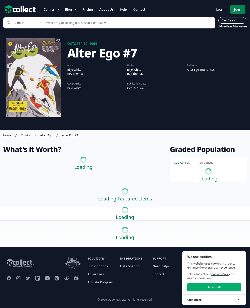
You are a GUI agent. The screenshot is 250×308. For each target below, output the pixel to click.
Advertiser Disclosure (232, 26)
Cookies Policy (220, 274)
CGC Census (182, 162)
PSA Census (205, 162)
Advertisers (96, 274)
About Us (106, 9)
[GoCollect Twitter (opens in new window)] (28, 278)
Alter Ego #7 (70, 135)
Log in (221, 9)
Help (123, 9)
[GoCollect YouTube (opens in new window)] (47, 278)
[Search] (128, 22)
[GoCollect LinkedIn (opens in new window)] (37, 278)
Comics (25, 135)
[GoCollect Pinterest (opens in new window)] (56, 278)
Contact (139, 9)
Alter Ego (46, 135)
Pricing (87, 9)
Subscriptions (98, 266)
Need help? (161, 266)
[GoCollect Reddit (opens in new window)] (66, 278)
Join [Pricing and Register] (238, 9)
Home (7, 135)
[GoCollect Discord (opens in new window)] (76, 278)
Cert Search (233, 20)
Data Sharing (130, 266)
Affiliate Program (100, 282)
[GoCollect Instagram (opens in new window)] (18, 278)
